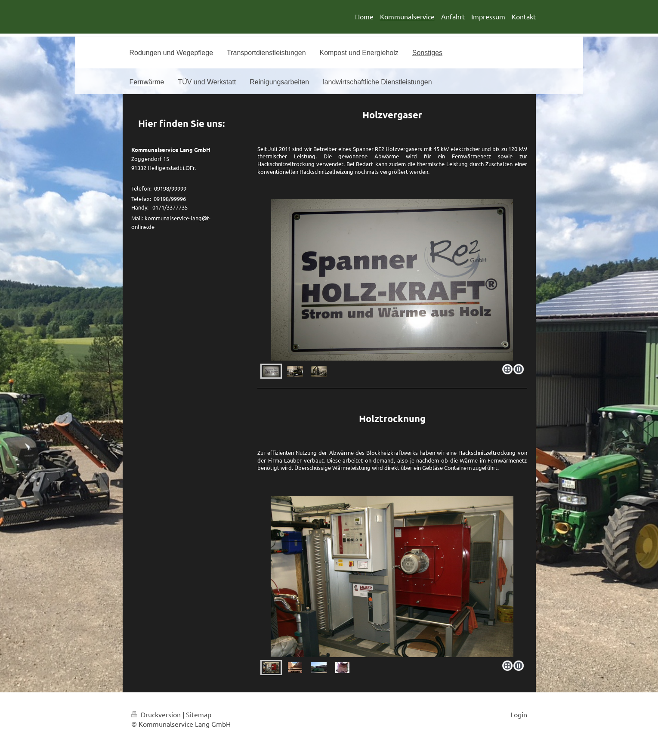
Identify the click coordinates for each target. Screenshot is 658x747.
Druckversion (156, 714)
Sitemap (198, 714)
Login (518, 714)
